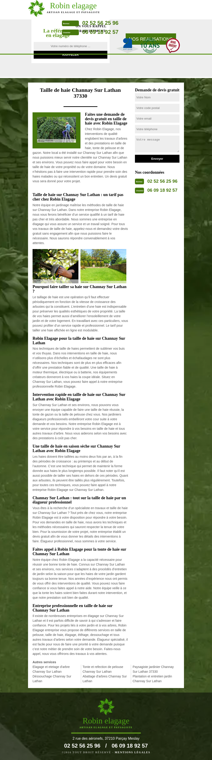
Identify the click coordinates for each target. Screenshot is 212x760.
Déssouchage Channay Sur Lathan (52, 679)
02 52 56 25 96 (100, 23)
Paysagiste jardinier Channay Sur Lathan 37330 (153, 669)
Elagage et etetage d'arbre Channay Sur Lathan (51, 669)
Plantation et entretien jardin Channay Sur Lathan (152, 679)
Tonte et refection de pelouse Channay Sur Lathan (102, 669)
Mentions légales (132, 752)
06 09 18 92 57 (100, 32)
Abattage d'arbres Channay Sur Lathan (104, 679)
